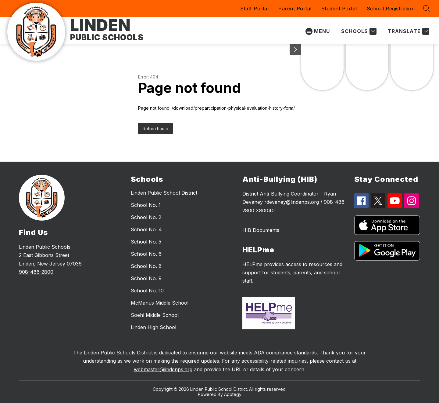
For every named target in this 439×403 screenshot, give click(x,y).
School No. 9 (146, 278)
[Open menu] (317, 31)
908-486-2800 (36, 272)
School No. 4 (146, 229)
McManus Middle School (159, 303)
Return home (155, 128)
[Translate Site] (407, 31)
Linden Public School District (164, 193)
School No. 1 (146, 205)
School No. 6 (146, 254)
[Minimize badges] (295, 49)
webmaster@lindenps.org (163, 369)
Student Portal (339, 8)
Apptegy (232, 394)
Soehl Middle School (155, 315)
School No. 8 (146, 266)
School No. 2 (146, 217)
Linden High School (153, 327)
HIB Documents (260, 230)
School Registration (391, 8)
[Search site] (426, 8)
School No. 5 (146, 242)
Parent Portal (295, 8)
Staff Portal (254, 8)
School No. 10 (147, 291)
